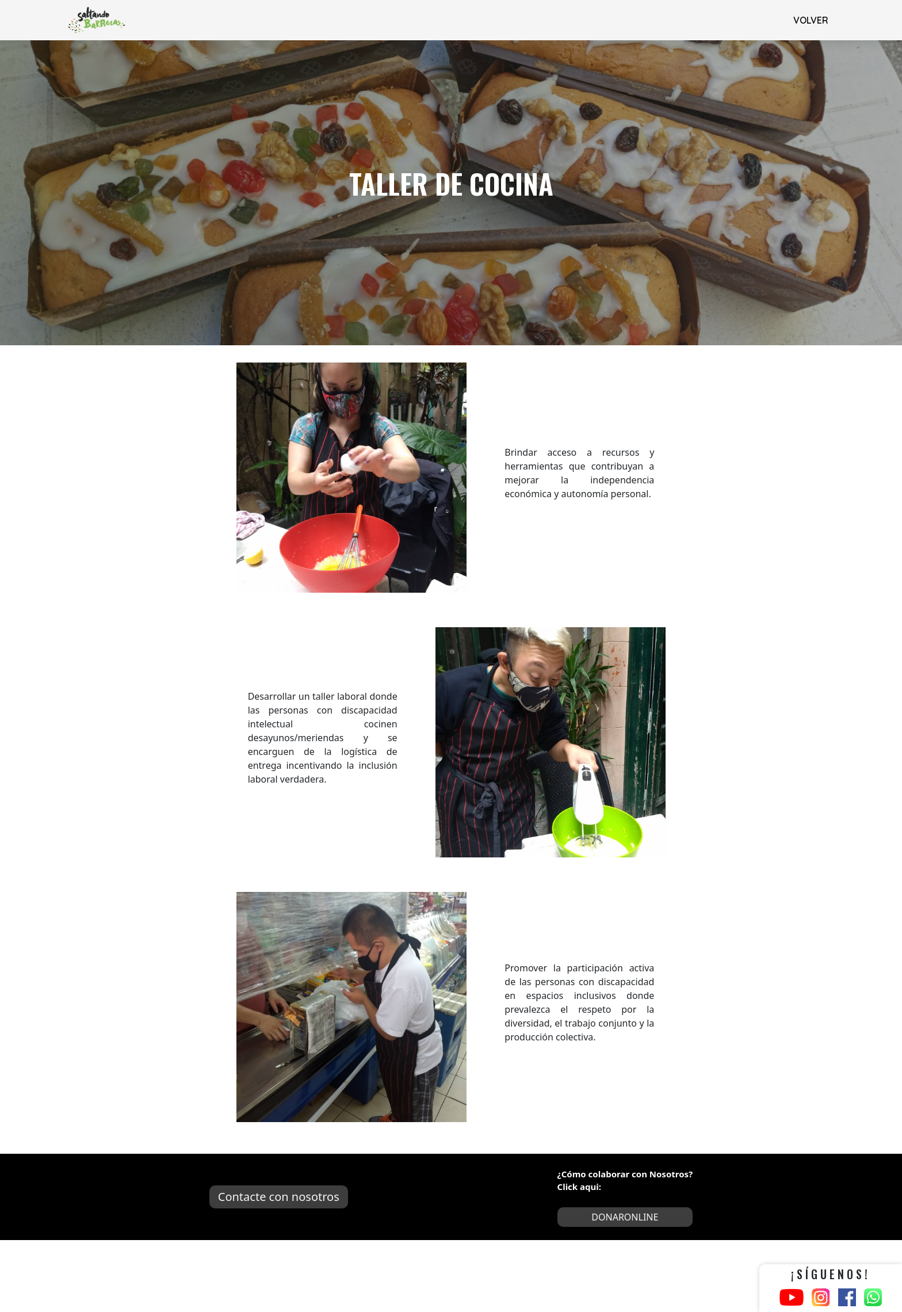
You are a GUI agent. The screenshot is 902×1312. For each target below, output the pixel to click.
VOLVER (810, 20)
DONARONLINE (624, 1217)
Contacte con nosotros (278, 1196)
